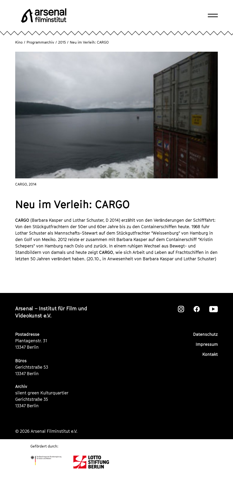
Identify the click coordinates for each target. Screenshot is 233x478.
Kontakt (210, 354)
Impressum (207, 344)
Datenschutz (205, 334)
